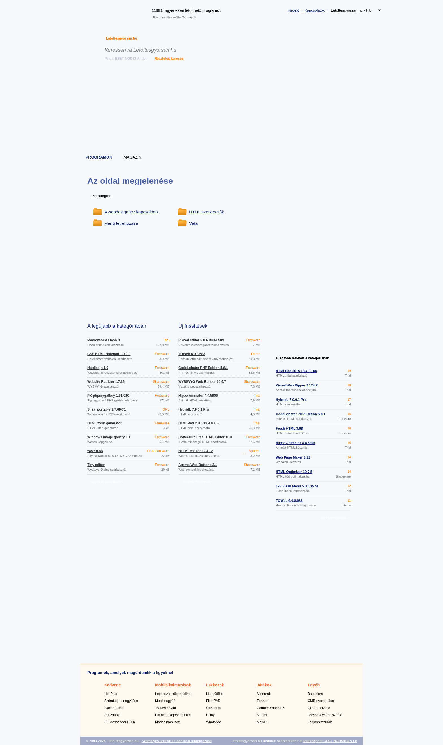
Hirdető (293, 10)
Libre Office (214, 694)
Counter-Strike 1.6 (270, 708)
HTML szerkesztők (206, 212)
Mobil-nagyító (165, 701)
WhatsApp (214, 722)
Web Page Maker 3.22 (293, 457)
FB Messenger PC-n (119, 722)
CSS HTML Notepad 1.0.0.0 (108, 354)
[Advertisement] (222, 108)
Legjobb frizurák (320, 722)
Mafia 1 (262, 722)
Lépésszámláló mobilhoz (173, 694)
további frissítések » (198, 481)
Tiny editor (96, 465)
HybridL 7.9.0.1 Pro (193, 409)
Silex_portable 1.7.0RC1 (106, 409)
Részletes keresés (168, 59)
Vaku (193, 223)
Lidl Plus (110, 694)
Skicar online (114, 708)
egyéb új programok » (107, 481)
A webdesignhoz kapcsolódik (131, 212)
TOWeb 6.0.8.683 (191, 354)
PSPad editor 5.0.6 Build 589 (201, 340)
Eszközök (215, 685)
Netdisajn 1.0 (97, 368)
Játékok (264, 685)
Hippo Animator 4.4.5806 (198, 396)
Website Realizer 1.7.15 (106, 382)
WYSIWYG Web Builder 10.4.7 (202, 382)
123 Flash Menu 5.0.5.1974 (297, 486)
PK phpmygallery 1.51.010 (108, 396)
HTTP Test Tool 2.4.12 (195, 451)
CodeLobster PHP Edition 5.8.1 (203, 368)
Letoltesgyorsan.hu (121, 38)
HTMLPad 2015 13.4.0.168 (198, 423)
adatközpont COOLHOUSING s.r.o (330, 741)
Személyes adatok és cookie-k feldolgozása (177, 741)
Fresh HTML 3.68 (289, 429)
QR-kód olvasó (319, 708)
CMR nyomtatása (321, 701)
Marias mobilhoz (167, 722)
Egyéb (314, 685)
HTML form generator (104, 423)
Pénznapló (112, 715)
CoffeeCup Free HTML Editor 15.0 (205, 437)
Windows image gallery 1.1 (109, 437)
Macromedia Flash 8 (103, 340)
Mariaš (262, 715)
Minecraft (264, 694)
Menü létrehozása (121, 223)
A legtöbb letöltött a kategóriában (302, 358)
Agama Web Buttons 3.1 (197, 465)
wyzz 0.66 (95, 451)
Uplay (210, 715)
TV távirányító (165, 708)
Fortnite (262, 701)
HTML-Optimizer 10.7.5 (294, 472)
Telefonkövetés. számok (326, 715)
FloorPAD (213, 701)
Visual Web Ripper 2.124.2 (297, 385)
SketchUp (213, 708)
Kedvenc (112, 685)
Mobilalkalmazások (173, 685)
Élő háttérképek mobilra (173, 715)
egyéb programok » (334, 517)
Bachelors (315, 694)
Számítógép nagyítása (121, 701)
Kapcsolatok (315, 10)
